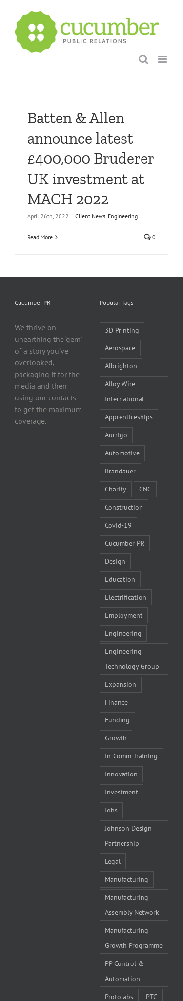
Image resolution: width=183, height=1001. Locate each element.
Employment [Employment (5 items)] (123, 615)
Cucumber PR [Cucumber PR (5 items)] (124, 543)
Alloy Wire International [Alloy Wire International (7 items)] (124, 391)
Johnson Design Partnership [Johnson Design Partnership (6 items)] (128, 835)
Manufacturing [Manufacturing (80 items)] (126, 879)
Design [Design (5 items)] (115, 561)
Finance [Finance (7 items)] (116, 702)
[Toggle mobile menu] (163, 59)
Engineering (123, 216)
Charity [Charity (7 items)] (115, 488)
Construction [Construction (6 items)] (124, 506)
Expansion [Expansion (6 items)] (120, 684)
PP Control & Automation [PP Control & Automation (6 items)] (124, 971)
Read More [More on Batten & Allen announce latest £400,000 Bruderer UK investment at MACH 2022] (40, 237)
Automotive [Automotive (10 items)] (122, 452)
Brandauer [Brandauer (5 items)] (120, 470)
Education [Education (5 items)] (120, 579)
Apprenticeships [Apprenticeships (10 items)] (129, 416)
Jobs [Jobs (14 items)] (111, 809)
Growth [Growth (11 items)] (116, 737)
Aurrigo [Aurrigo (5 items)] (116, 434)
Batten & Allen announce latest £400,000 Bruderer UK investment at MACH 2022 (90, 158)
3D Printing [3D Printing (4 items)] (122, 330)
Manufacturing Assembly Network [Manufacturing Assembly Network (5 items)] (132, 904)
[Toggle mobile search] (143, 59)
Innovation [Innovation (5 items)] (121, 773)
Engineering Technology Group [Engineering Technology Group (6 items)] (132, 658)
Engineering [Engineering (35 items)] (123, 633)
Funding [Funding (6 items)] (117, 719)
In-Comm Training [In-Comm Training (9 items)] (131, 755)
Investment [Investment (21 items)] (121, 791)
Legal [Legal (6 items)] (113, 861)
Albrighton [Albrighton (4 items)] (121, 365)
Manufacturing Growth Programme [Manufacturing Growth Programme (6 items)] (134, 937)
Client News (90, 216)
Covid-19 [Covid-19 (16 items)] (118, 524)
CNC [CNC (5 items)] (145, 488)
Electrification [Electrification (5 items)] (125, 597)
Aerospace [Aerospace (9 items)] (120, 347)
